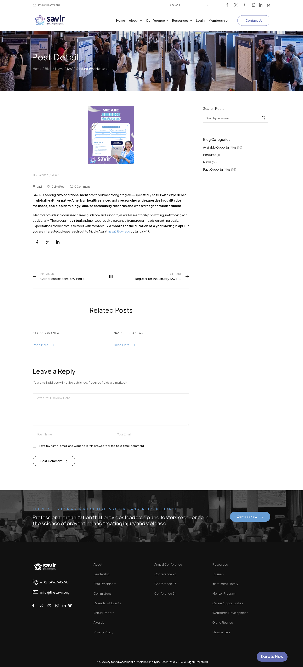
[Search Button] (207, 5)
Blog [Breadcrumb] (48, 67)
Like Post (59, 186)
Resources (180, 20)
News (207, 162)
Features (209, 155)
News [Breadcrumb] (59, 67)
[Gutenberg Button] (43, 345)
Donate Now (272, 656)
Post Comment (51, 461)
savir (40, 186)
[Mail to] (46, 5)
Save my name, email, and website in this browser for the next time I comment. (92, 445)
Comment (82, 186)
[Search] (184, 5)
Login (200, 20)
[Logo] (50, 20)
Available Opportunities (220, 147)
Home (120, 20)
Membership (218, 20)
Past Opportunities (217, 169)
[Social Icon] (227, 5)
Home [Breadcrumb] (37, 67)
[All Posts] (111, 276)
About (134, 20)
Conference (155, 20)
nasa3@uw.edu (119, 231)
